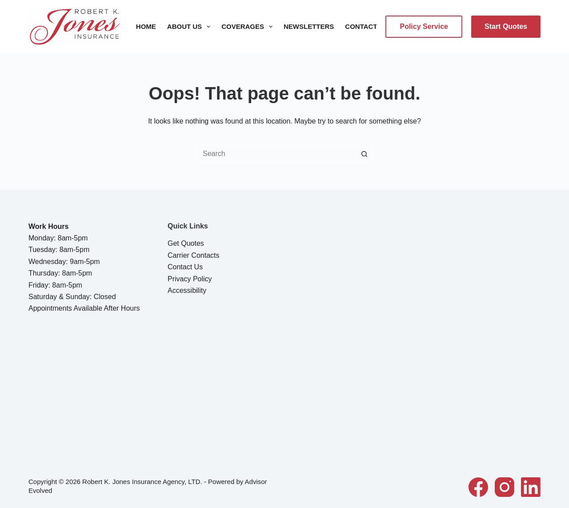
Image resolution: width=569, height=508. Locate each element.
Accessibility (187, 290)
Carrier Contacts (193, 255)
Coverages (248, 26)
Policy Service (424, 26)
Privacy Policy (190, 279)
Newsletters (309, 26)
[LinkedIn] (531, 487)
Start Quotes (506, 26)
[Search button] (364, 154)
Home (146, 26)
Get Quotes (186, 243)
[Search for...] (276, 154)
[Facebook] (478, 487)
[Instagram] (504, 487)
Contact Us (366, 26)
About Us (190, 26)
